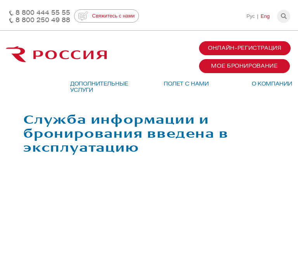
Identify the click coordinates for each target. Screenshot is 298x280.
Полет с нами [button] (186, 84)
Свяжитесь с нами (106, 16)
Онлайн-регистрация (245, 48)
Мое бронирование (244, 66)
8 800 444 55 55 (43, 12)
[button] (283, 16)
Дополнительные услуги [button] (95, 87)
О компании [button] (272, 84)
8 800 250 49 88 (43, 20)
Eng (265, 16)
